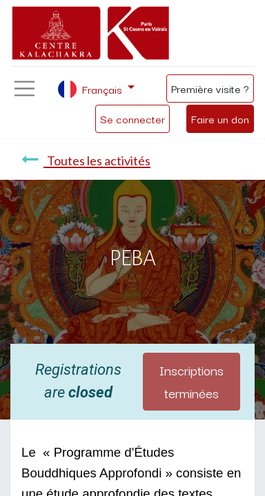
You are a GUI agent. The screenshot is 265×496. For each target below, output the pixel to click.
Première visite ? (210, 88)
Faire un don (220, 118)
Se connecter (132, 118)
